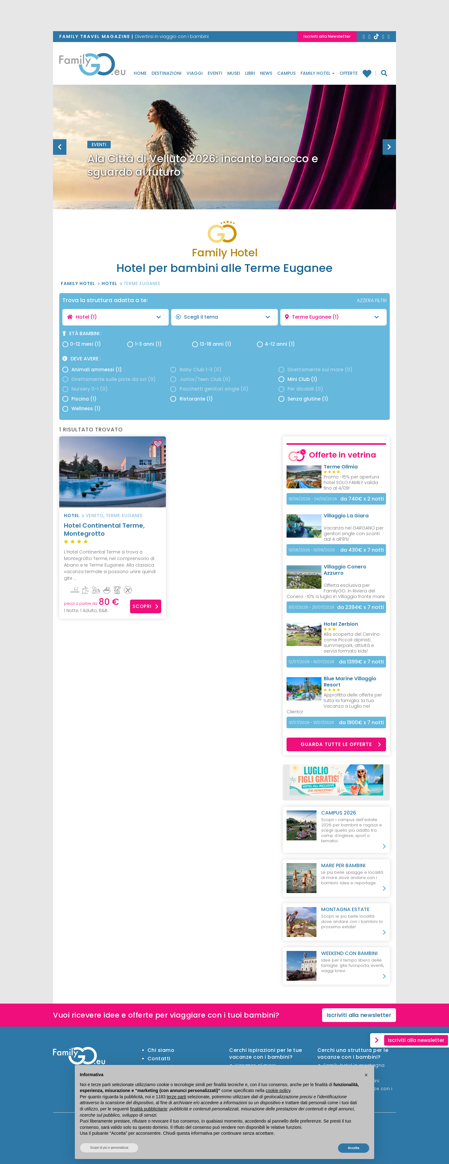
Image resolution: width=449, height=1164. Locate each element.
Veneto (95, 515)
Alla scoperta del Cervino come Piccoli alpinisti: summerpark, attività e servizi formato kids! (352, 642)
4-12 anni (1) (276, 344)
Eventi (215, 73)
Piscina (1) (79, 399)
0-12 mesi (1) (81, 344)
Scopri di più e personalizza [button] (109, 1147)
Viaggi (194, 73)
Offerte (349, 73)
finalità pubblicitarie (148, 1108)
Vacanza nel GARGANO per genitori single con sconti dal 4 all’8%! (354, 533)
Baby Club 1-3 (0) (195, 369)
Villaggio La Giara (346, 515)
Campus (286, 73)
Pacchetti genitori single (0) (209, 389)
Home (140, 73)
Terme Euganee (142, 283)
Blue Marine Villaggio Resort (350, 681)
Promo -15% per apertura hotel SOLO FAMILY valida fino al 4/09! (351, 482)
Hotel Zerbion (341, 624)
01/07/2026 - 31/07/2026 (311, 722)
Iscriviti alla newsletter (359, 1015)
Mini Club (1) (297, 379)
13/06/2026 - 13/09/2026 (312, 550)
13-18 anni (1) (211, 344)
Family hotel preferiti (367, 73)
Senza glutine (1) (303, 399)
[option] (224, 162)
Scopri (146, 606)
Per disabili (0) (300, 389)
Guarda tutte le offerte (341, 744)
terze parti (176, 1096)
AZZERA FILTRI (372, 300)
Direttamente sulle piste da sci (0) (109, 379)
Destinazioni (166, 73)
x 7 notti (362, 550)
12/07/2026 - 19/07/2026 (311, 661)
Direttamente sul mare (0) (315, 369)
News (266, 73)
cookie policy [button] (278, 1090)
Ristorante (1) (191, 399)
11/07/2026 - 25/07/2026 (311, 607)
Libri (250, 73)
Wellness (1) (81, 408)
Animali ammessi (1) (92, 369)
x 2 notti (362, 498)
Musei (233, 73)
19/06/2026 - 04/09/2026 (313, 498)
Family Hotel (318, 73)
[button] (366, 1075)
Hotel (110, 283)
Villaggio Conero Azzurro (345, 570)
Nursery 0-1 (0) (85, 389)
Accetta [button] (353, 1148)
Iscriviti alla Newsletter (326, 36)
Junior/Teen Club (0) (200, 379)
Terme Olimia (341, 466)
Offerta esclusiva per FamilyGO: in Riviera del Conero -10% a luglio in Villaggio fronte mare (336, 591)
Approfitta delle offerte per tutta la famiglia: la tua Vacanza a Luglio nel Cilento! (334, 703)
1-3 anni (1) (144, 344)
